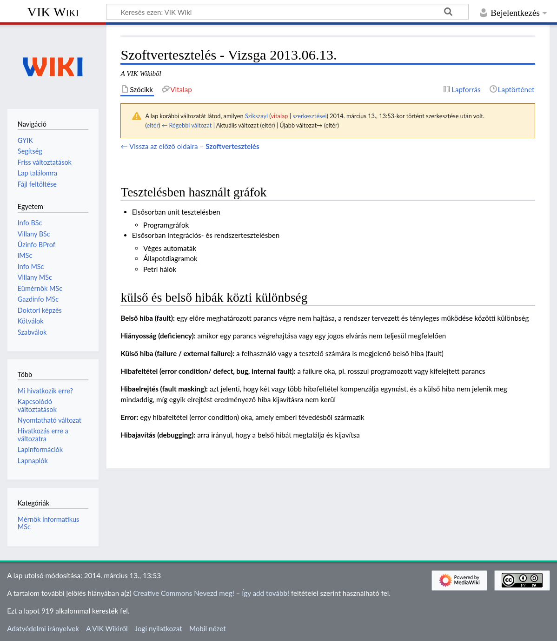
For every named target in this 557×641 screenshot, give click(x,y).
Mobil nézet (207, 628)
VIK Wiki (53, 12)
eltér (152, 125)
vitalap (279, 116)
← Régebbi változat (186, 125)
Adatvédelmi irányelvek (43, 628)
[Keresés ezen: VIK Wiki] (287, 11)
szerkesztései (309, 116)
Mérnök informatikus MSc (49, 523)
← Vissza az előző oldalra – (189, 146)
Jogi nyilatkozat (158, 628)
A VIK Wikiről (106, 628)
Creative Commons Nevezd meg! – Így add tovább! (211, 593)
